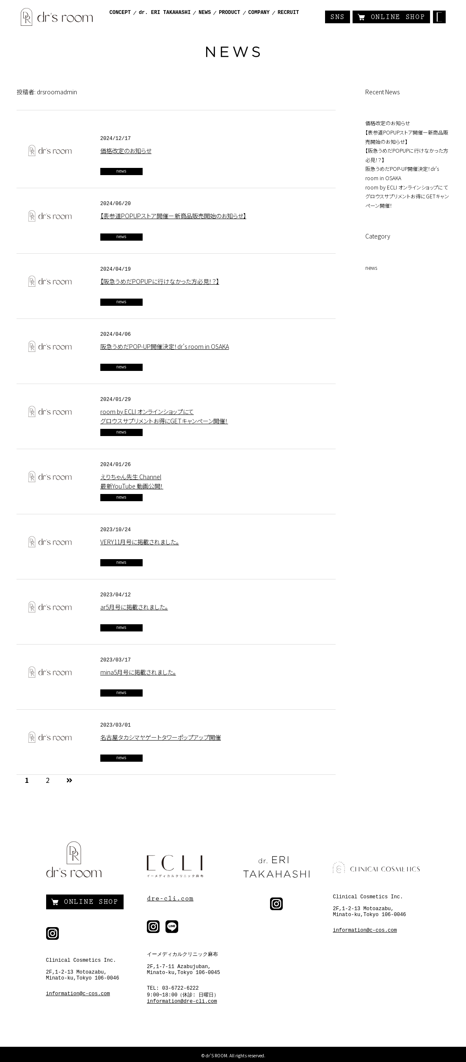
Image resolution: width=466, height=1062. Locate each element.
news (121, 171)
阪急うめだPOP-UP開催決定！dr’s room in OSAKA (164, 346)
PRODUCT (229, 13)
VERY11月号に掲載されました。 (139, 542)
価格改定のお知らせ (126, 150)
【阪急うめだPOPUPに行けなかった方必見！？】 (159, 281)
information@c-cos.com (78, 994)
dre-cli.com (170, 899)
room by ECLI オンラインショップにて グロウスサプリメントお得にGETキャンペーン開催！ (407, 196)
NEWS (205, 13)
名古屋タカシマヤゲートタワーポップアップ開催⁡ (160, 737)
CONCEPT (120, 13)
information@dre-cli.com (182, 1001)
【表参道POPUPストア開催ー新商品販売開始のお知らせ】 (173, 215)
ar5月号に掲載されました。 (134, 607)
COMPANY (259, 13)
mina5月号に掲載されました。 (138, 672)
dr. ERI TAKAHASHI (164, 13)
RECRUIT (288, 13)
